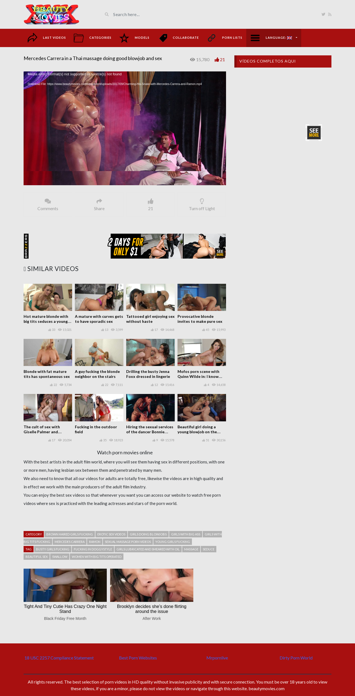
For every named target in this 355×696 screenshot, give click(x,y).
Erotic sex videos (111, 534)
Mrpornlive (217, 657)
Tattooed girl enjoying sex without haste (150, 319)
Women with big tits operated (96, 556)
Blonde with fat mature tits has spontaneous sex (47, 374)
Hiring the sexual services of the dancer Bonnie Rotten (149, 431)
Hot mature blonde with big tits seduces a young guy (46, 321)
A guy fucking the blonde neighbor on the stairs (97, 374)
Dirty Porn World (296, 657)
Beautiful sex (37, 556)
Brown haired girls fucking (69, 534)
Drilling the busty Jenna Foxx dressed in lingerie (148, 374)
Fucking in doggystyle (93, 549)
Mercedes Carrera (70, 541)
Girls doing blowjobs (148, 534)
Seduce (208, 549)
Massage (191, 549)
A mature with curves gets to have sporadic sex (99, 319)
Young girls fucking (172, 541)
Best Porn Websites (138, 657)
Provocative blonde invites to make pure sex (200, 319)
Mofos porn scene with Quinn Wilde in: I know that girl (198, 376)
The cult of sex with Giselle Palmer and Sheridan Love (42, 431)
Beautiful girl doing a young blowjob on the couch (197, 431)
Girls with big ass (185, 534)
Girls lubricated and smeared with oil (148, 549)
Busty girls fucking (52, 549)
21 (222, 59)
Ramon (94, 541)
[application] (125, 128)
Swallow (59, 556)
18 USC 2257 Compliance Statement (59, 657)
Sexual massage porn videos (128, 541)
